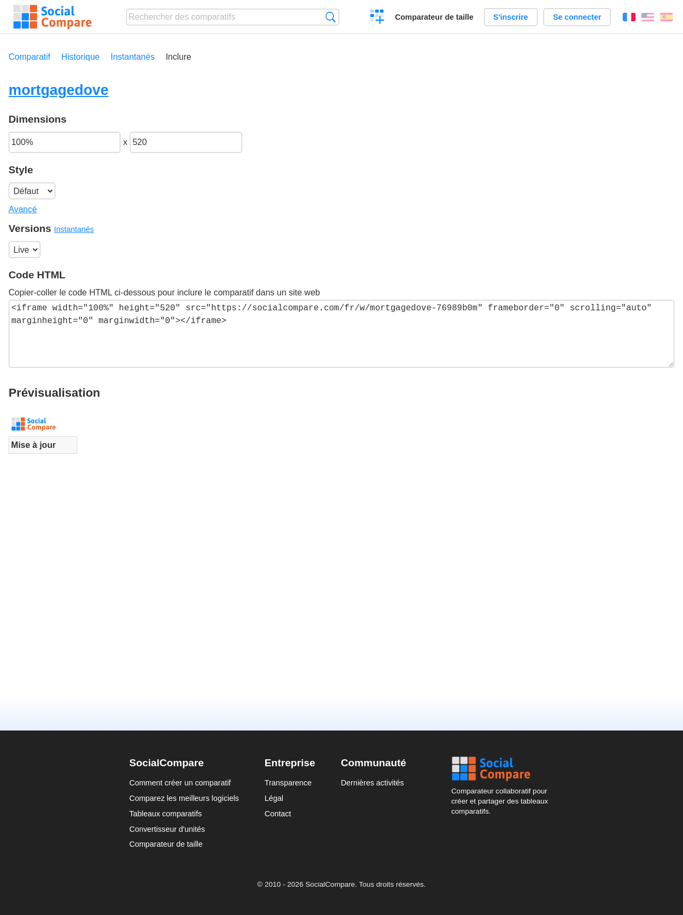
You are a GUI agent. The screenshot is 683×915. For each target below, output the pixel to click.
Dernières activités (372, 782)
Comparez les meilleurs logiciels (184, 798)
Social (502, 769)
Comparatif (29, 56)
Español (666, 17)
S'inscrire (511, 17)
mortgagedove (58, 90)
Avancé (23, 209)
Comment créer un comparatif (180, 782)
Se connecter (577, 17)
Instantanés (132, 56)
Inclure (178, 56)
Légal (274, 798)
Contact (278, 813)
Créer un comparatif (377, 18)
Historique (80, 56)
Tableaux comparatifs (165, 813)
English (647, 17)
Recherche (330, 17)
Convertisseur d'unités (167, 829)
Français (629, 17)
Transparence (288, 782)
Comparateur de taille (434, 17)
